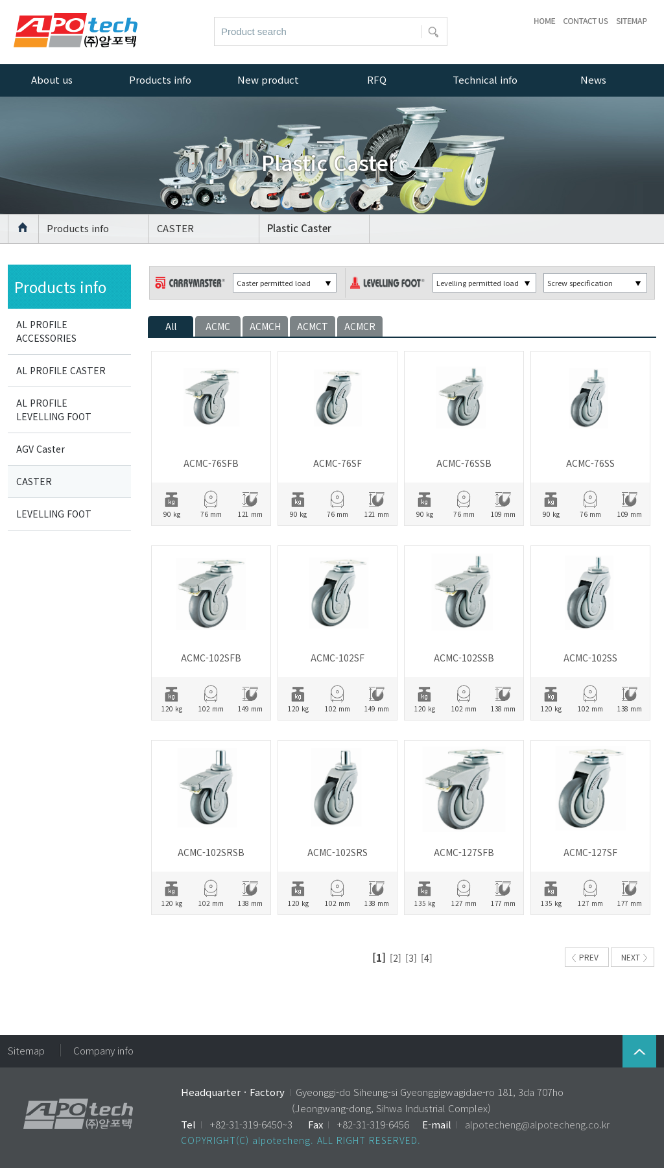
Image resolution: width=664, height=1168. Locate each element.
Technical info (485, 79)
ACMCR (359, 326)
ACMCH (265, 326)
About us (52, 79)
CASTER (175, 228)
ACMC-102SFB (211, 657)
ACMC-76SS (590, 463)
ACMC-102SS (590, 657)
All (170, 326)
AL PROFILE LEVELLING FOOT (53, 409)
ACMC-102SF (337, 657)
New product (268, 79)
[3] (411, 957)
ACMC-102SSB (464, 657)
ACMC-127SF (590, 852)
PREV (585, 956)
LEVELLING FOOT (53, 513)
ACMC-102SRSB (211, 852)
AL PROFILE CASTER (61, 370)
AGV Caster (40, 448)
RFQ (376, 79)
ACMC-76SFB (211, 463)
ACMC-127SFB (464, 852)
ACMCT (312, 326)
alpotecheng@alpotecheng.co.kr (537, 1124)
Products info (78, 228)
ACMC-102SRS (337, 852)
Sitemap (26, 1050)
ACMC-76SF (337, 463)
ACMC (218, 326)
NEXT (634, 956)
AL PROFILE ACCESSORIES (46, 331)
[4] (427, 957)
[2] (395, 957)
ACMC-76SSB (464, 463)
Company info (103, 1050)
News (593, 79)
